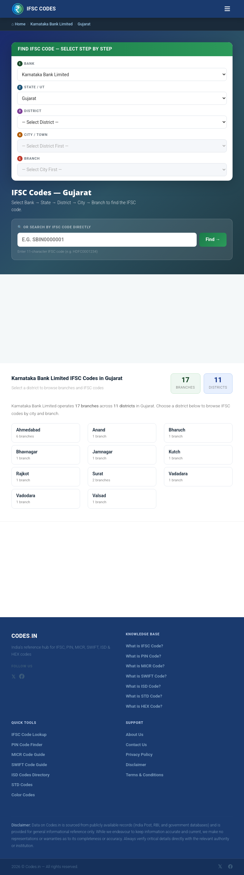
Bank (25, 63)
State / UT (31, 87)
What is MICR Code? (145, 666)
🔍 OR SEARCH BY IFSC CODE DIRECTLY (54, 227)
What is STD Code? (144, 696)
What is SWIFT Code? (146, 676)
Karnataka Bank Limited (51, 24)
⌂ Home (18, 24)
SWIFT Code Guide (29, 764)
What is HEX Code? (144, 706)
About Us (134, 734)
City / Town (32, 134)
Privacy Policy (139, 754)
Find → (213, 239)
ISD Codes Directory (30, 774)
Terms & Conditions (144, 774)
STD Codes (22, 784)
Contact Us (136, 744)
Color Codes (23, 794)
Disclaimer (136, 764)
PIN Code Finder (27, 744)
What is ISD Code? (143, 686)
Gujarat (84, 24)
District (29, 111)
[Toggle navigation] (227, 9)
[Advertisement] (122, 318)
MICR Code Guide (28, 754)
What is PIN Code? (143, 656)
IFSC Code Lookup (29, 734)
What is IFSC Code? (144, 646)
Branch (28, 158)
